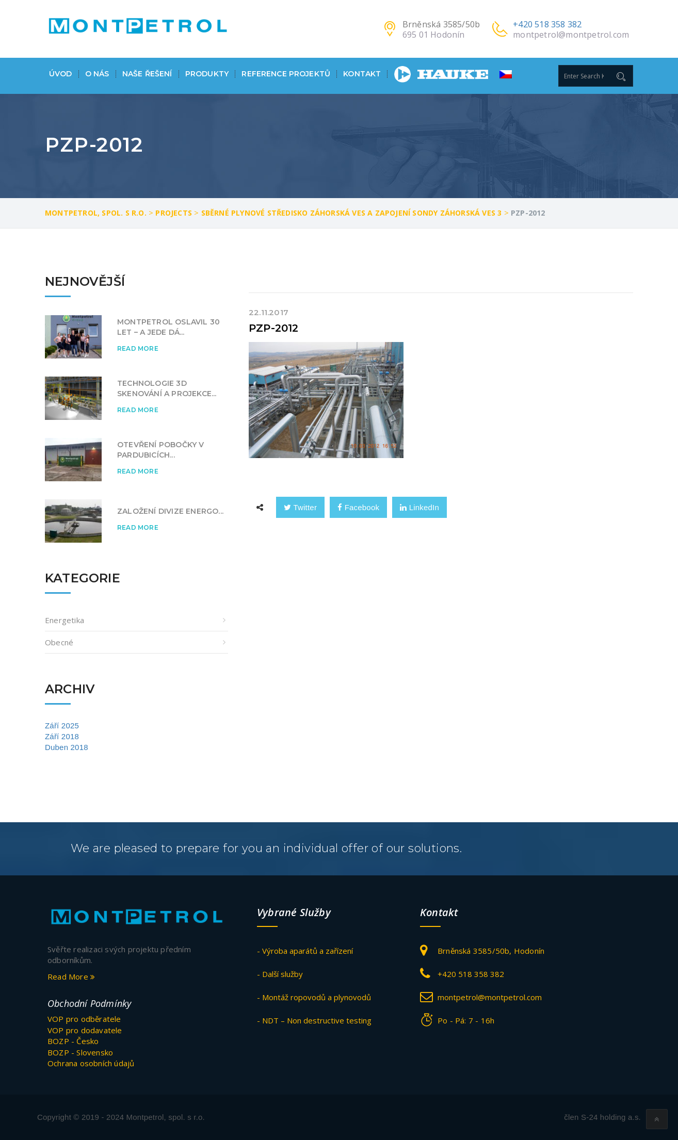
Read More (137, 348)
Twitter (300, 507)
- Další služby (280, 974)
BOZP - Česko (73, 1041)
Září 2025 (62, 725)
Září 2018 (62, 736)
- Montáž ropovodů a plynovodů (314, 997)
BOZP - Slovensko (80, 1052)
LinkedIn (419, 507)
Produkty (207, 74)
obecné (59, 642)
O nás (97, 74)
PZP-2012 (274, 328)
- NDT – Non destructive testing (314, 1020)
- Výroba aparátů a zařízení (305, 951)
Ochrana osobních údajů (90, 1063)
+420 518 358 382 (547, 24)
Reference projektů (285, 74)
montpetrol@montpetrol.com (571, 34)
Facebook (358, 507)
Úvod (60, 74)
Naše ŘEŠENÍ (147, 74)
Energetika (64, 620)
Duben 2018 (66, 747)
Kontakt (362, 74)
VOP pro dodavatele (84, 1030)
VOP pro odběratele (84, 1019)
